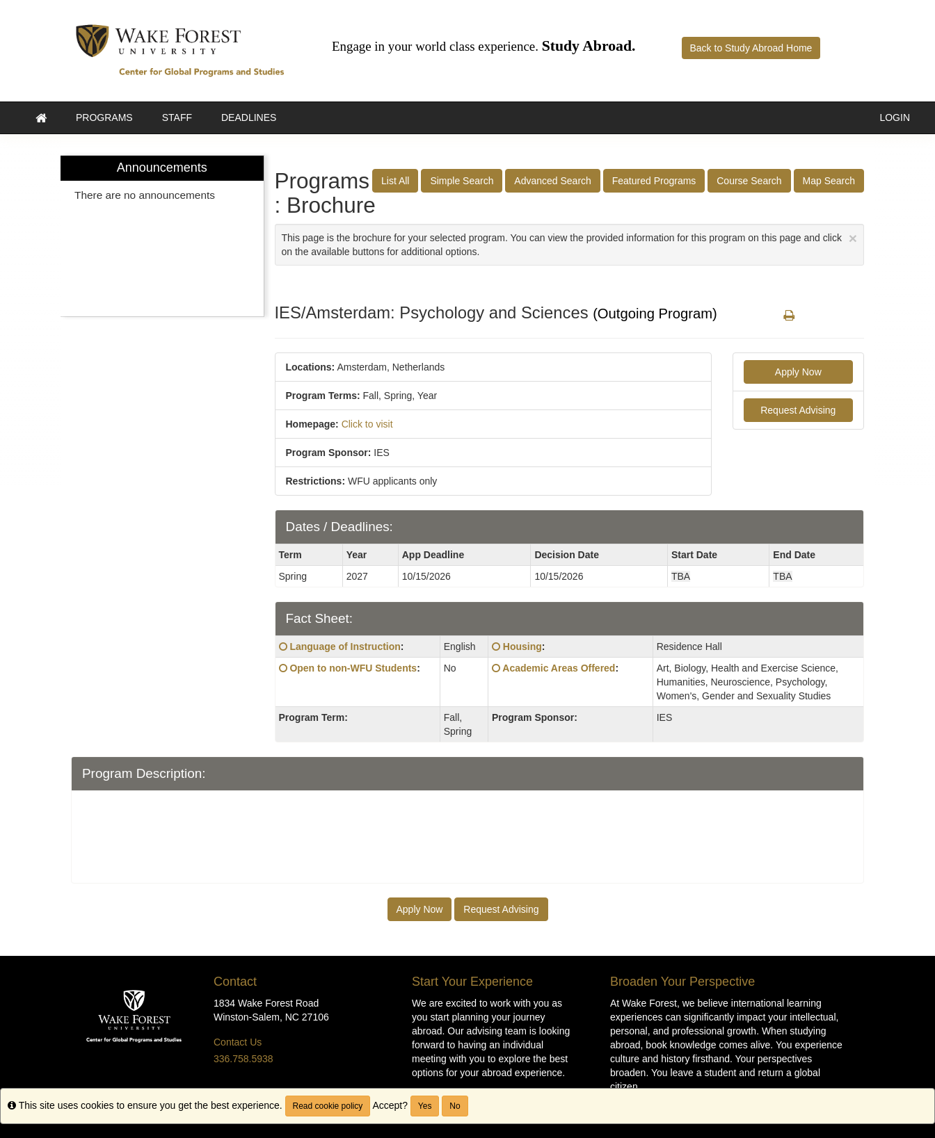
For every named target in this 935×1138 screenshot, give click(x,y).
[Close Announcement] (853, 238)
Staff (177, 117)
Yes (425, 1106)
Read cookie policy (328, 1106)
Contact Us (238, 1042)
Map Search (829, 180)
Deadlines (248, 117)
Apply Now (798, 371)
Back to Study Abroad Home (751, 48)
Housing (522, 646)
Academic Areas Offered (558, 668)
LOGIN (894, 117)
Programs (104, 117)
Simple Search (461, 180)
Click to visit (367, 424)
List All (395, 180)
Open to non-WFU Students (353, 668)
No (454, 1106)
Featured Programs (654, 180)
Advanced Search (552, 180)
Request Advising (798, 410)
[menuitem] (162, 236)
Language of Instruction (344, 646)
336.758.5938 (243, 1058)
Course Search (749, 180)
